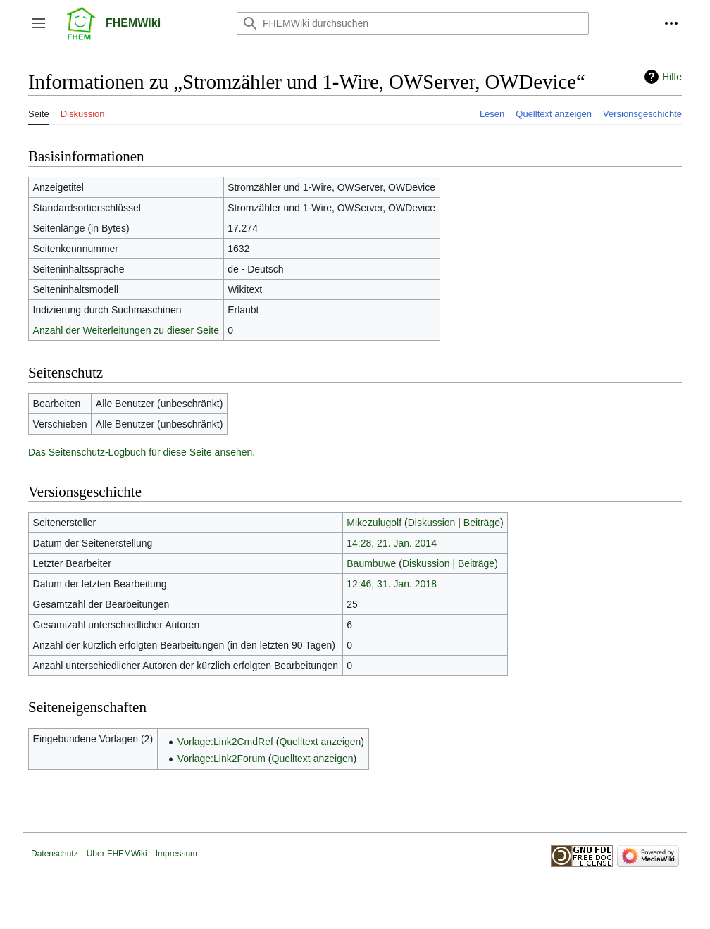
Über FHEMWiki (117, 854)
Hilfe (672, 76)
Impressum (176, 854)
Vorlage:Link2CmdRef (225, 741)
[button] (39, 23)
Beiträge (481, 522)
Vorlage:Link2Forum (222, 758)
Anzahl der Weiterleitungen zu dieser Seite (126, 330)
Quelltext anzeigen (320, 741)
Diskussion (432, 522)
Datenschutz (54, 854)
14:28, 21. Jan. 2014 (392, 543)
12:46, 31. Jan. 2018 (392, 584)
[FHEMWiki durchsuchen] (413, 23)
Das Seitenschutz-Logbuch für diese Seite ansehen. (141, 452)
